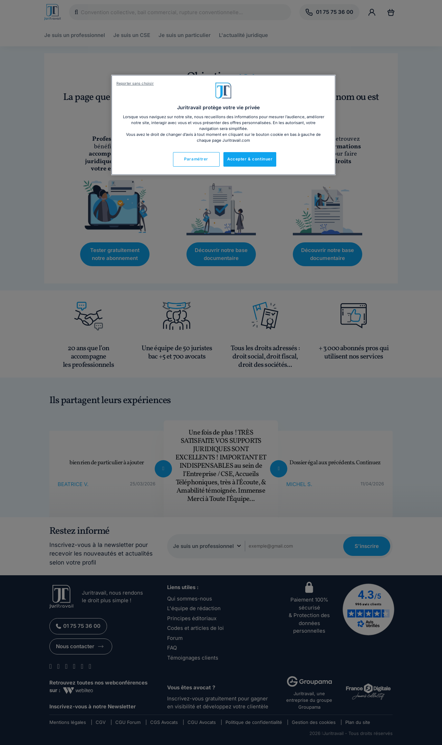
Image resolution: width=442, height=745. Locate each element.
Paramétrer (196, 159)
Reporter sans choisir (135, 83)
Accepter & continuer (249, 159)
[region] (223, 125)
